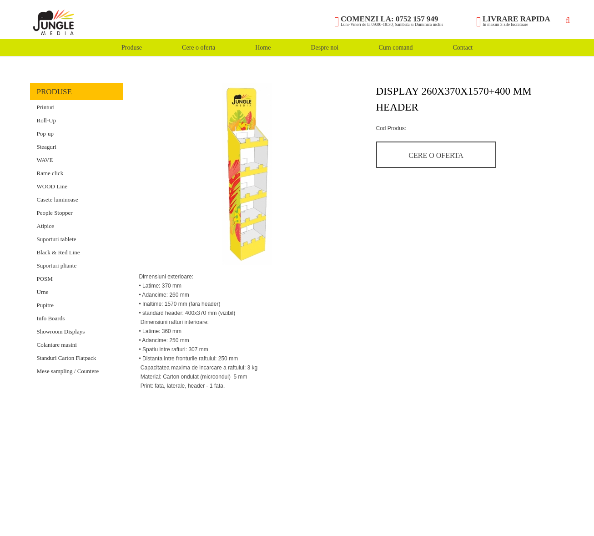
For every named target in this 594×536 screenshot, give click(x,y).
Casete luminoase (57, 199)
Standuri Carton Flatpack (66, 357)
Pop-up (45, 133)
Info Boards (51, 318)
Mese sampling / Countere (68, 371)
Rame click (50, 173)
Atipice (45, 225)
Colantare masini (57, 344)
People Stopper (55, 212)
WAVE (45, 160)
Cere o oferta (198, 47)
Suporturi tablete (56, 239)
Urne (43, 291)
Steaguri (46, 146)
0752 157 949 (417, 19)
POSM (45, 278)
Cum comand (395, 47)
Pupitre (45, 305)
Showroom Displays (61, 331)
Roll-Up (46, 120)
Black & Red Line (58, 252)
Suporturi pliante (57, 265)
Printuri (46, 107)
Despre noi (324, 47)
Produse (131, 47)
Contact (463, 47)
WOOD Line (52, 186)
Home (263, 47)
